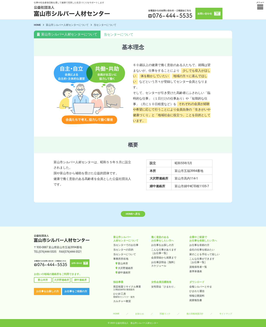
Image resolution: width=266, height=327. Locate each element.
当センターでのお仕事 (125, 245)
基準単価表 (195, 271)
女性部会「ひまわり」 (163, 286)
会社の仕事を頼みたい (202, 249)
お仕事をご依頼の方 (75, 291)
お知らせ (139, 313)
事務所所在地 (120, 258)
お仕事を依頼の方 (199, 245)
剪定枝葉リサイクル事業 (131, 288)
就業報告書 (195, 300)
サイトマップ (225, 313)
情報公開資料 (196, 295)
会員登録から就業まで (163, 257)
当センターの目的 (123, 249)
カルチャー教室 (122, 301)
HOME (37, 24)
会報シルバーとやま (200, 286)
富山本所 (43, 279)
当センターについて (124, 254)
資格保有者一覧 (198, 266)
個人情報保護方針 (194, 313)
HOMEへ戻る (133, 213)
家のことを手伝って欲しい (204, 254)
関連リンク (165, 313)
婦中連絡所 (80, 279)
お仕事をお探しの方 (47, 291)
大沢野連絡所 (61, 279)
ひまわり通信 (196, 291)
